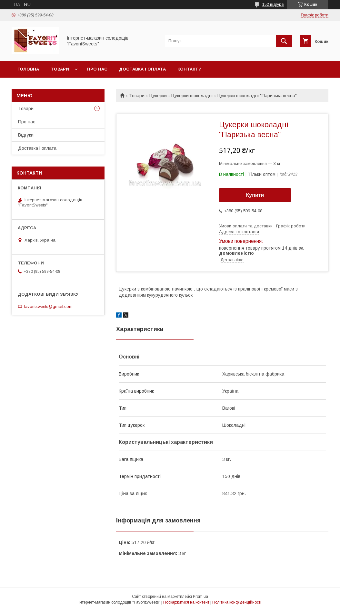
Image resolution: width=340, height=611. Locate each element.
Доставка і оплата (142, 69)
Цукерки (158, 95)
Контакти (189, 69)
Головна (28, 69)
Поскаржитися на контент (186, 602)
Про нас (97, 69)
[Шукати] (284, 41)
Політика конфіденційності (236, 602)
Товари (60, 69)
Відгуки (26, 135)
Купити (255, 195)
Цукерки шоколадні (192, 95)
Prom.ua (200, 596)
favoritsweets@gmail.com (48, 306)
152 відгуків (273, 4)
